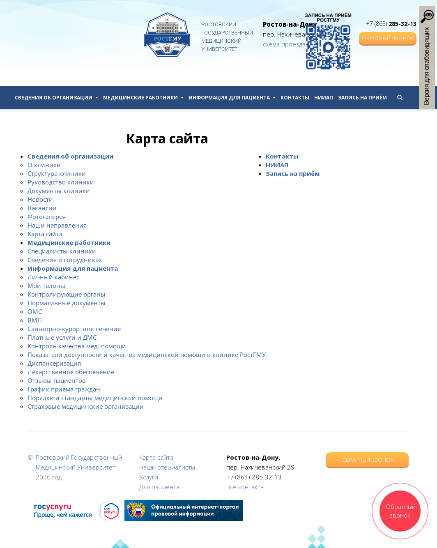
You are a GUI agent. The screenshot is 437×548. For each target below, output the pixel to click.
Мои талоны (46, 285)
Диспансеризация (54, 363)
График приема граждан (64, 389)
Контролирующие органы (67, 294)
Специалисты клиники (62, 251)
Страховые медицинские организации (86, 406)
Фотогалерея (47, 216)
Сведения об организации (56, 97)
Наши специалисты (167, 467)
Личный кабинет (53, 277)
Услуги (148, 477)
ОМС (35, 311)
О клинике (44, 165)
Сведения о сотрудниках (65, 260)
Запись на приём (362, 97)
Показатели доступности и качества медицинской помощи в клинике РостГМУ (147, 354)
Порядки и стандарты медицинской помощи (95, 398)
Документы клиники (59, 191)
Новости (40, 199)
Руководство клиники (61, 182)
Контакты (295, 97)
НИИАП (323, 97)
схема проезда (284, 44)
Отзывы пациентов (57, 380)
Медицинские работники (143, 97)
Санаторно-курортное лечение (74, 329)
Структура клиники (57, 173)
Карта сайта (45, 234)
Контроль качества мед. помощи (77, 346)
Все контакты (245, 487)
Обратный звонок (388, 38)
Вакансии (42, 208)
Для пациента (159, 487)
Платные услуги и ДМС (62, 337)
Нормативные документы (67, 303)
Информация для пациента (232, 97)
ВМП (35, 320)
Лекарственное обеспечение (71, 372)
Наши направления (57, 225)
